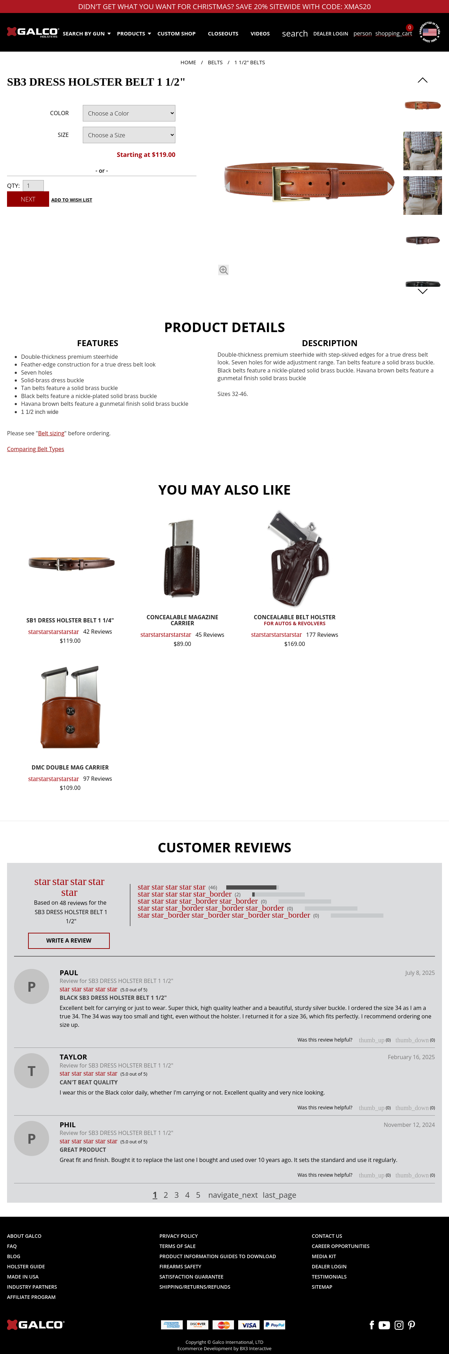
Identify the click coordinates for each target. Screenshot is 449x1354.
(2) (237, 894)
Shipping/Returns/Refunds (194, 1286)
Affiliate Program (31, 1297)
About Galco (24, 1236)
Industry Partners (32, 1286)
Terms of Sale (177, 1246)
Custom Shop (177, 33)
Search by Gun (86, 33)
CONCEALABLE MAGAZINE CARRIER (182, 620)
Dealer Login (330, 33)
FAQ (12, 1246)
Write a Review (69, 940)
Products (133, 33)
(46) (213, 887)
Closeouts (223, 33)
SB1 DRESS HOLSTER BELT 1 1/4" (70, 620)
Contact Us (327, 1236)
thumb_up (371, 1040)
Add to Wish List (71, 200)
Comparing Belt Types (35, 449)
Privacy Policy (178, 1236)
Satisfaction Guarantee (191, 1276)
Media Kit (324, 1256)
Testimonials (329, 1276)
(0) (264, 901)
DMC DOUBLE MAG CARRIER (70, 768)
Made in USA (23, 1276)
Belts (215, 62)
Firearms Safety (180, 1266)
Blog (13, 1256)
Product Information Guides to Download (217, 1256)
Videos (260, 33)
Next (28, 199)
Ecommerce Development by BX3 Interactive (224, 1348)
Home (188, 62)
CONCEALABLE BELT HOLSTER (294, 620)
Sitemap (322, 1286)
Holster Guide (26, 1266)
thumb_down (412, 1040)
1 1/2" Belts (249, 62)
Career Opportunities (341, 1246)
